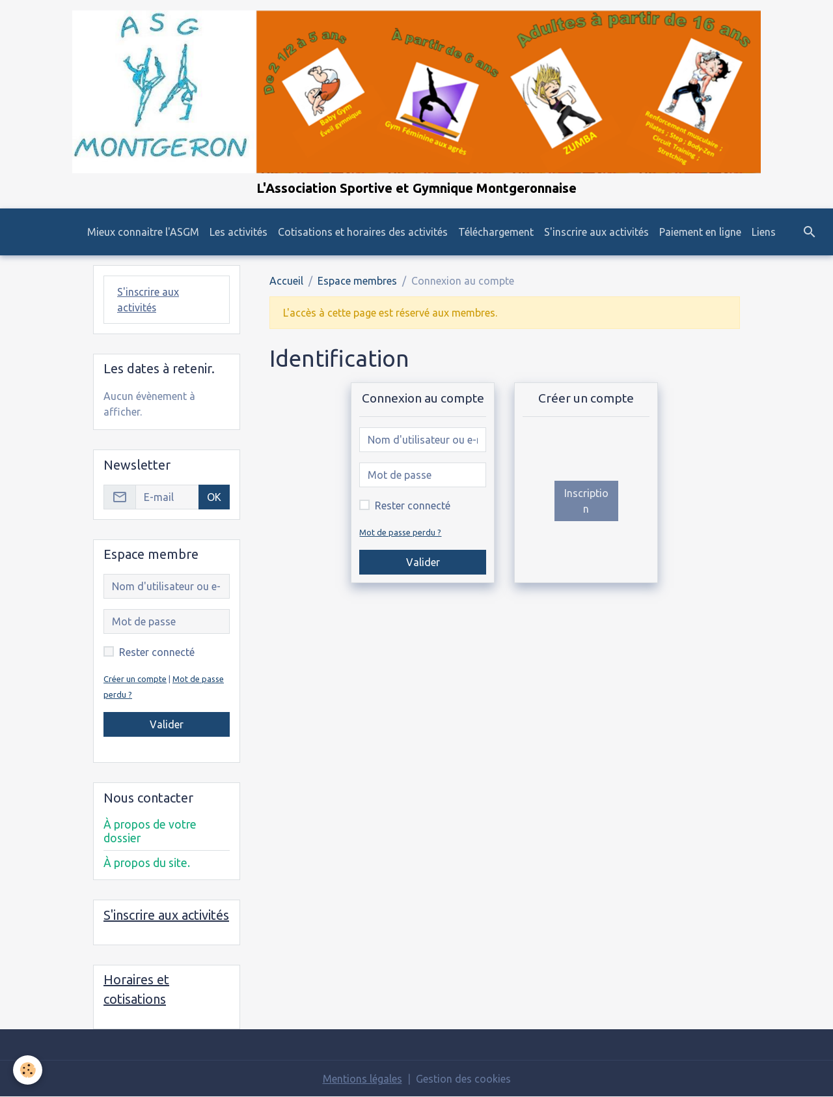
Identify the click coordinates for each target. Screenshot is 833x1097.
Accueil (286, 281)
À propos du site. (146, 863)
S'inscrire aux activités (596, 232)
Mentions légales (362, 1079)
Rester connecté (412, 505)
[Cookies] (27, 1070)
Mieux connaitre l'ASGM (143, 232)
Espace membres (357, 281)
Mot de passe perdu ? (400, 532)
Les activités (238, 232)
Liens (764, 232)
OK (214, 497)
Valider (423, 562)
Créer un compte (135, 678)
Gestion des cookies (463, 1079)
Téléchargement (496, 232)
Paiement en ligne (700, 232)
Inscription (586, 501)
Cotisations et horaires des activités (363, 232)
